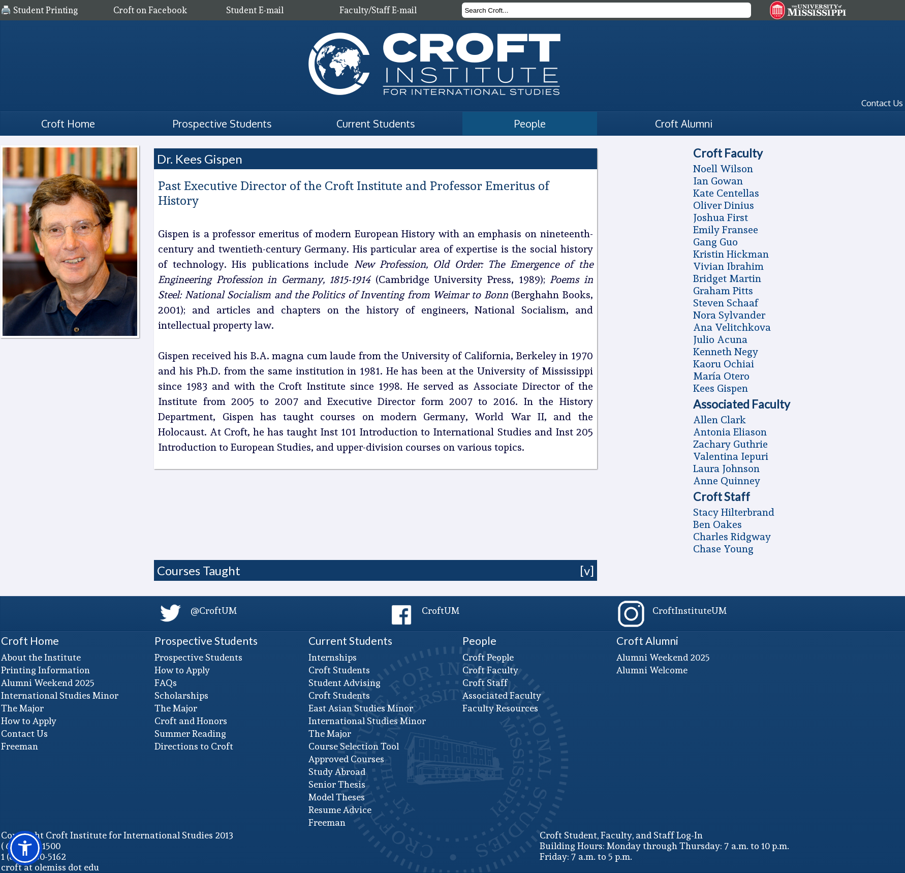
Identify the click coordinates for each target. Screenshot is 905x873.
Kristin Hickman (731, 254)
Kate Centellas (726, 193)
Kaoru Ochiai (723, 364)
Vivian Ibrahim (728, 266)
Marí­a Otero (721, 376)
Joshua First (720, 217)
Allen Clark (719, 420)
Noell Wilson (723, 169)
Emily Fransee (725, 230)
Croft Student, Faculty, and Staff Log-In (621, 835)
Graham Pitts (723, 291)
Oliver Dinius (723, 205)
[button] (25, 848)
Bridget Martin (727, 278)
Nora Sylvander (729, 315)
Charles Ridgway (732, 537)
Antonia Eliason (730, 432)
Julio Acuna (720, 339)
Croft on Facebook (150, 10)
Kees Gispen (720, 388)
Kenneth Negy (725, 352)
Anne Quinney (726, 481)
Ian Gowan (718, 181)
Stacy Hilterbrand (733, 512)
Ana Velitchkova (732, 327)
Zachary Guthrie (730, 444)
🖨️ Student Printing (39, 10)
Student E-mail (255, 10)
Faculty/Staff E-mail (378, 10)
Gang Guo (715, 242)
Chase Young (723, 549)
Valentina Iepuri (730, 456)
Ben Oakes (717, 524)
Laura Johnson (726, 468)
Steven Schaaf (725, 303)
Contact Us (882, 103)
